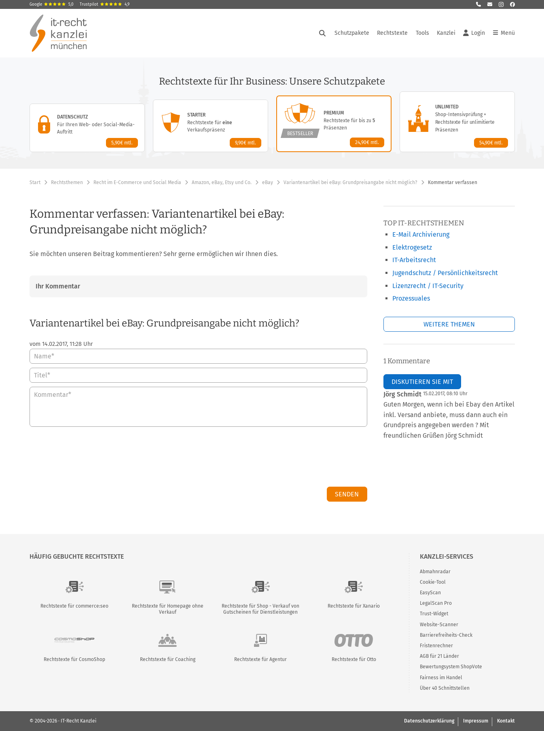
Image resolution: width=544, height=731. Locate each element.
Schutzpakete (351, 33)
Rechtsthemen (67, 182)
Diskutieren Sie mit (422, 382)
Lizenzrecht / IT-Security (428, 286)
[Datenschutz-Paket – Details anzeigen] (87, 128)
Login (474, 33)
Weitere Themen (449, 324)
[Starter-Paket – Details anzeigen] (210, 126)
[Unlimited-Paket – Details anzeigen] (457, 122)
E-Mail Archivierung (420, 234)
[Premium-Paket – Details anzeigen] (334, 123)
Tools (422, 33)
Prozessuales (411, 298)
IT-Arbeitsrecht (414, 260)
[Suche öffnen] (322, 33)
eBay (267, 182)
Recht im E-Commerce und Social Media (137, 182)
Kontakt (506, 721)
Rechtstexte (392, 33)
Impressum (475, 721)
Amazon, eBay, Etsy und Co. (222, 182)
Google (52, 4)
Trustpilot (104, 4)
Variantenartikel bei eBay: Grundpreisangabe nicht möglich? (350, 182)
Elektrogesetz (412, 247)
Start (35, 182)
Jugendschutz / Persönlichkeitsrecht (445, 273)
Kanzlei (446, 33)
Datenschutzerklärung (429, 721)
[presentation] (305, 459)
